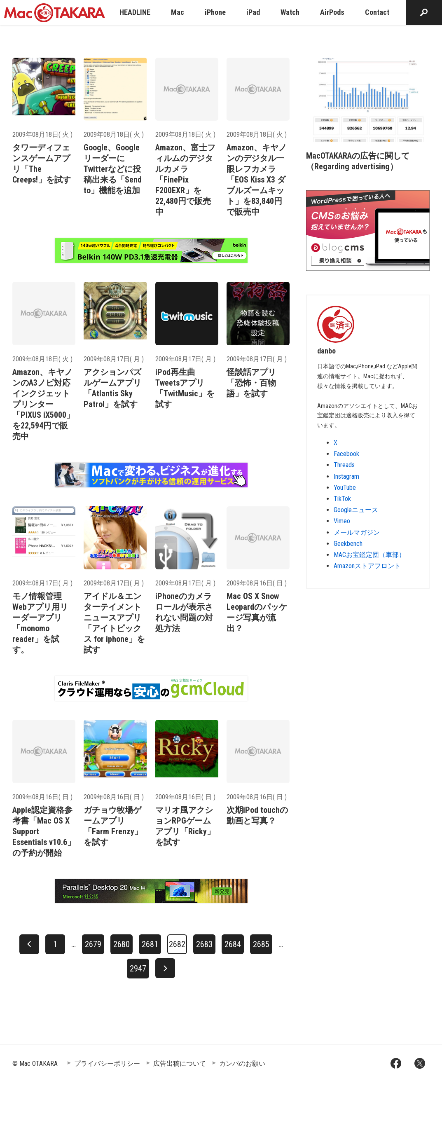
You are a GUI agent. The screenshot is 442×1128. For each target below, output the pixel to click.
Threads (344, 465)
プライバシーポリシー (107, 1063)
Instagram (346, 476)
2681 (150, 944)
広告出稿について (179, 1063)
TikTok (342, 499)
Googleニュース (356, 510)
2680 (121, 944)
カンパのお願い (242, 1063)
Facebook (346, 454)
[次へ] (165, 968)
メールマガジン (357, 532)
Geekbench (348, 544)
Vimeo (342, 521)
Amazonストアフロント (367, 566)
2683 (204, 944)
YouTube (345, 487)
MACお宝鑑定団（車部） (369, 555)
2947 (138, 969)
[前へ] (29, 944)
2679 (93, 944)
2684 (233, 944)
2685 (261, 944)
